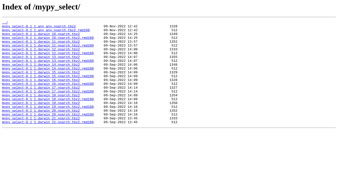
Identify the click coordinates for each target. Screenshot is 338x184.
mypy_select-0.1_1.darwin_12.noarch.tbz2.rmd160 (48, 59)
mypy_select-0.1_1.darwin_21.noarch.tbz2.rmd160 (48, 142)
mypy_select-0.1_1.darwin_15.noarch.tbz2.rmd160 (48, 87)
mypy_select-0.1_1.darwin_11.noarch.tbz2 (41, 46)
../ (5, 23)
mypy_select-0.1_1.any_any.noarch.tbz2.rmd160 (46, 32)
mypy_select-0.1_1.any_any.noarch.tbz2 (39, 27)
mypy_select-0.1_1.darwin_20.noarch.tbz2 (41, 128)
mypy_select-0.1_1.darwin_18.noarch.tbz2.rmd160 (48, 115)
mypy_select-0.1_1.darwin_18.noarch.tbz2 (41, 110)
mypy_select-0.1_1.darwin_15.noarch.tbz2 (41, 82)
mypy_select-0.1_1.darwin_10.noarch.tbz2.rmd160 (48, 41)
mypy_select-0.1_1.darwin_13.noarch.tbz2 (41, 64)
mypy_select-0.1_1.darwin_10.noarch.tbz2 (41, 36)
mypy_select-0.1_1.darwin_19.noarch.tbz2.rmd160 (48, 124)
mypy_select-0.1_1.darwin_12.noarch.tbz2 (41, 55)
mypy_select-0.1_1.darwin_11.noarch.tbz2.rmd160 (48, 50)
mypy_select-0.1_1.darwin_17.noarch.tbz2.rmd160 (48, 105)
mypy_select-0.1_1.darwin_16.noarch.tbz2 (41, 92)
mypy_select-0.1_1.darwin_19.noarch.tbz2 (41, 119)
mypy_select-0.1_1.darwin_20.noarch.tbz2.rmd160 (48, 133)
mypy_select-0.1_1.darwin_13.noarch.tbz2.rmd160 (48, 69)
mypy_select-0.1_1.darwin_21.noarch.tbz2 (41, 138)
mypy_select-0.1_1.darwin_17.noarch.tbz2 (41, 101)
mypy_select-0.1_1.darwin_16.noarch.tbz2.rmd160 (48, 96)
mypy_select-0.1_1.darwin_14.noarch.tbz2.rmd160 (48, 78)
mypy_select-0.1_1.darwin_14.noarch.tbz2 (41, 73)
